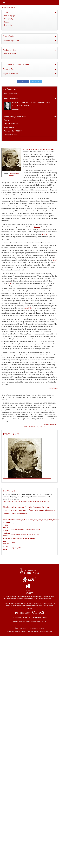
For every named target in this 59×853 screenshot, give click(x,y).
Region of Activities (10, 74)
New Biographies (9, 89)
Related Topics (8, 36)
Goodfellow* (29, 308)
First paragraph (9, 16)
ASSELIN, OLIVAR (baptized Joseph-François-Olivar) (31, 102)
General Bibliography (49, 424)
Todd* (9, 283)
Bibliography (8, 19)
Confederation (9, 127)
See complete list (11, 134)
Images (6, 22)
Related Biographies (11, 41)
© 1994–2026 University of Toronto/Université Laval (40, 427)
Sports (6, 120)
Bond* (55, 260)
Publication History (10, 50)
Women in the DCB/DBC (13, 131)
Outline (5, 13)
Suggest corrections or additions (16, 631)
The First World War (11, 123)
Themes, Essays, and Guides (14, 117)
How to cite (8, 25)
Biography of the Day (11, 98)
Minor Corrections (10, 94)
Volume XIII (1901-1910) (9, 7)
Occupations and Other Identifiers (16, 64)
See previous (17, 109)
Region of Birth (8, 69)
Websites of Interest (46, 631)
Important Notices (33, 631)
